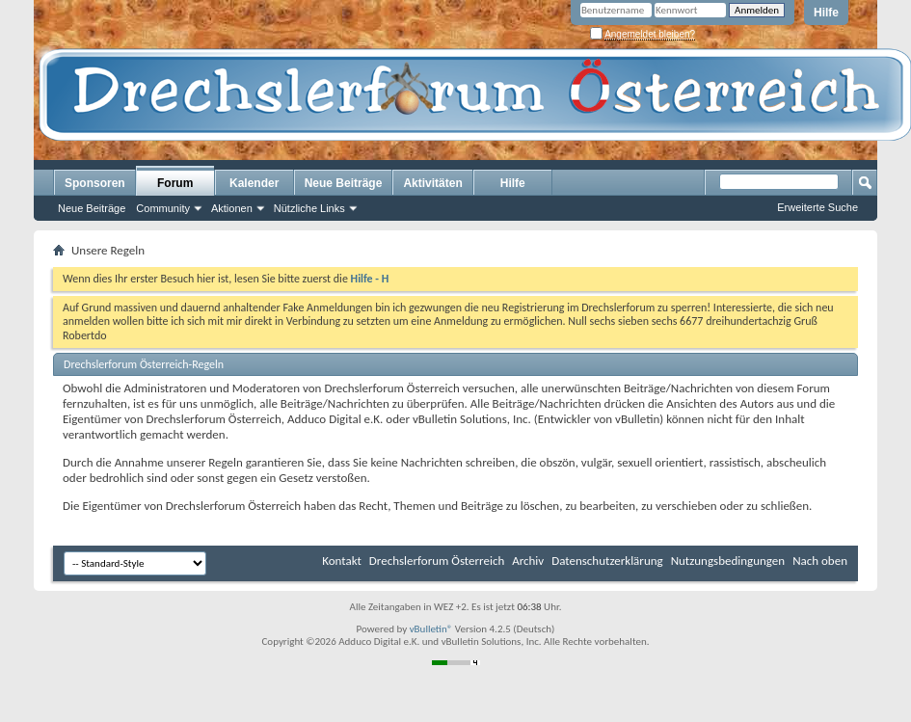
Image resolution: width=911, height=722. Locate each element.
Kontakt (342, 560)
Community (163, 208)
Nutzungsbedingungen (728, 560)
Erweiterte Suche (817, 207)
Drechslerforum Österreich (436, 560)
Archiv (528, 560)
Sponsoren (95, 183)
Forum (175, 183)
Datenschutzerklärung (607, 560)
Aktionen (232, 208)
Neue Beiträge (91, 208)
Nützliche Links (309, 208)
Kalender (254, 183)
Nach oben (819, 560)
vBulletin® (431, 629)
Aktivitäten (432, 183)
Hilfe (826, 12)
